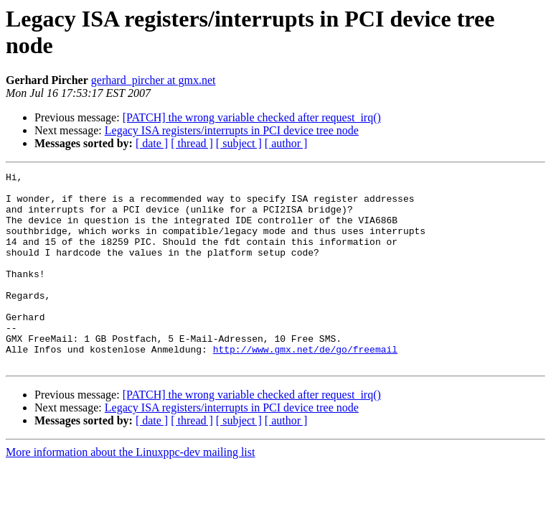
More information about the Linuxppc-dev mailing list (130, 491)
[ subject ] (239, 143)
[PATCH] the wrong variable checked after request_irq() (252, 117)
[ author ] (286, 143)
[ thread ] (192, 143)
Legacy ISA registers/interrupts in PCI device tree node (232, 130)
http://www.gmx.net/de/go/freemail (305, 385)
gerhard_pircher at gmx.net (153, 80)
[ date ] (152, 143)
